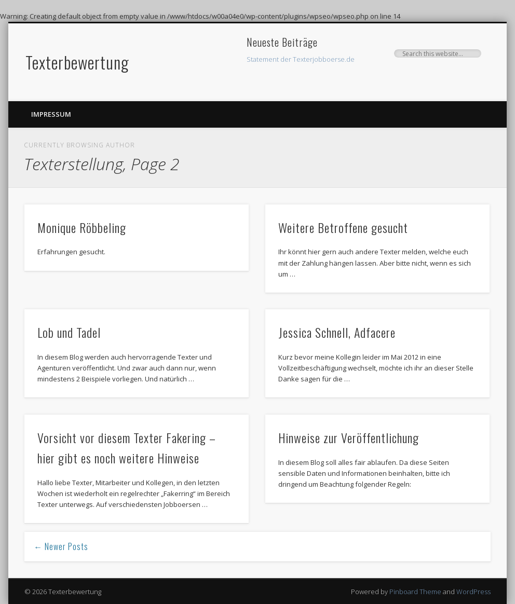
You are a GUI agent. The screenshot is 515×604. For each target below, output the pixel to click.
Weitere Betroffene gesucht (343, 227)
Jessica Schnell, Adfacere (337, 332)
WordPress (473, 591)
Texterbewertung (77, 62)
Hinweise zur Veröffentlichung (348, 437)
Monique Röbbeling (81, 227)
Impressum (51, 114)
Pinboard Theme (415, 591)
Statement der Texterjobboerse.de (301, 59)
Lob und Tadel (69, 332)
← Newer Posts (61, 546)
